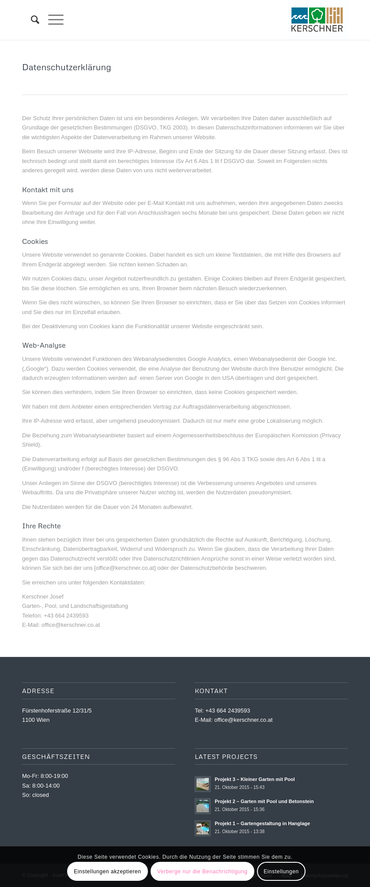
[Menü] (51, 20)
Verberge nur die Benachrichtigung (202, 871)
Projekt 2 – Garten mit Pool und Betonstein (264, 801)
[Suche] (30, 20)
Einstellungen (281, 871)
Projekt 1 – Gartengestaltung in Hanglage (262, 823)
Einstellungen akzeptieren (107, 871)
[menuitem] (30, 20)
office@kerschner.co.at (243, 719)
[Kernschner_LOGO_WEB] (317, 20)
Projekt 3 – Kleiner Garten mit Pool (255, 779)
